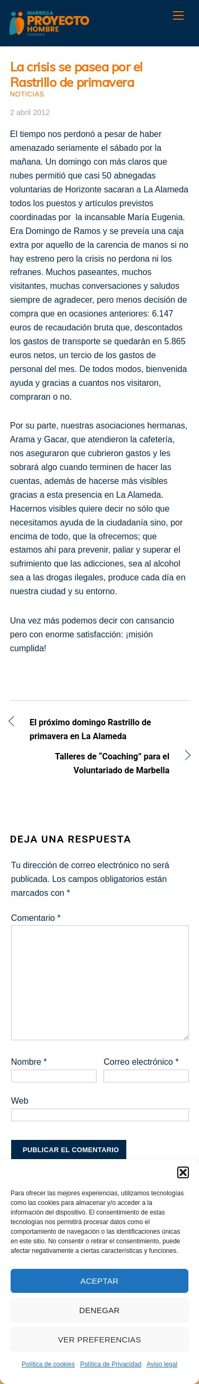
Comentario (35, 917)
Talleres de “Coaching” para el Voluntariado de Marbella (90, 763)
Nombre (29, 1061)
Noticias (27, 94)
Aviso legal (161, 1364)
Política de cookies (48, 1364)
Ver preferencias (99, 1339)
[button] (183, 1172)
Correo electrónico (140, 1061)
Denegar (99, 1310)
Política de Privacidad (110, 1364)
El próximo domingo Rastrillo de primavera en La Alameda (90, 729)
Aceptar (100, 1280)
